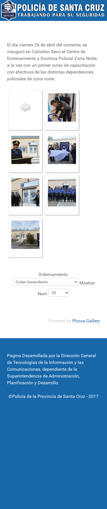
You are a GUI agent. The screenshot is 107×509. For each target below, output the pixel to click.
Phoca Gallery (86, 320)
